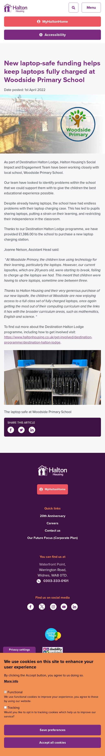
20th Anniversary (52, 516)
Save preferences (53, 730)
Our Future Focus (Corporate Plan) (52, 538)
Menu (91, 7)
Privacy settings (19, 649)
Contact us (52, 531)
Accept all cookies (52, 743)
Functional (15, 692)
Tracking (14, 708)
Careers (52, 523)
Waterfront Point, (52, 564)
